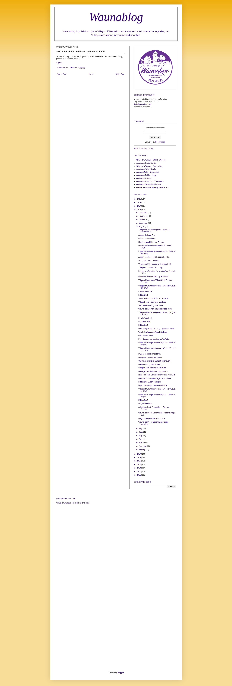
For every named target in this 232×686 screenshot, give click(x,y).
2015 (139, 461)
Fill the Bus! (143, 295)
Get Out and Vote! (145, 336)
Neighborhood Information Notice (151, 418)
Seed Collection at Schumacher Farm (153, 298)
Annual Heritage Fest (146, 235)
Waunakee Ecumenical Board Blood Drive (155, 309)
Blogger (121, 673)
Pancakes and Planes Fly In (149, 354)
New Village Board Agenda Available (152, 385)
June (141, 432)
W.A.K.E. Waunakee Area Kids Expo (152, 332)
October (142, 219)
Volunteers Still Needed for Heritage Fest (154, 264)
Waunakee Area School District (148, 184)
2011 (139, 475)
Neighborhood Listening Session (151, 242)
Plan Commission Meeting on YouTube (153, 339)
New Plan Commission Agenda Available (154, 378)
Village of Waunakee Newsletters (149, 166)
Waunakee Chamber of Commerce (150, 181)
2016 (139, 457)
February (142, 446)
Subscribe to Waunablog (143, 148)
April (141, 439)
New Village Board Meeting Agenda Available (156, 329)
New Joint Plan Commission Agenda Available (156, 375)
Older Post (120, 74)
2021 (139, 199)
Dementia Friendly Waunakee (150, 357)
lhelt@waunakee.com (142, 104)
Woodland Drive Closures (148, 261)
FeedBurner (160, 142)
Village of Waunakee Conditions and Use (72, 503)
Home (91, 74)
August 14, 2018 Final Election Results (153, 257)
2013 (139, 468)
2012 (139, 471)
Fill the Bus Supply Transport (149, 382)
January (142, 449)
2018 (139, 209)
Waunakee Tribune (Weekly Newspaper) (152, 187)
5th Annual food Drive (147, 239)
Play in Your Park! (145, 291)
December (143, 213)
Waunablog (116, 16)
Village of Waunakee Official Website (151, 160)
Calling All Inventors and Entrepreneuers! (154, 361)
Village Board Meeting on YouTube (152, 302)
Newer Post (61, 74)
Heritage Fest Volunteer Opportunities (153, 371)
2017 (139, 454)
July (141, 429)
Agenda (59, 62)
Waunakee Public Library (146, 175)
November (143, 216)
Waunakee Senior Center (146, 163)
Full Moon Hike (144, 322)
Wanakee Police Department (147, 172)
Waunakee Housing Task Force (150, 305)
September (143, 223)
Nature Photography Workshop (150, 364)
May (141, 436)
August (142, 226)
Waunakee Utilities (143, 178)
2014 (139, 464)
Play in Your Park (145, 404)
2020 (139, 202)
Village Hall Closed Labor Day (150, 267)
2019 (139, 206)
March (141, 442)
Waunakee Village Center (146, 169)
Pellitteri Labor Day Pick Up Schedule (153, 277)
